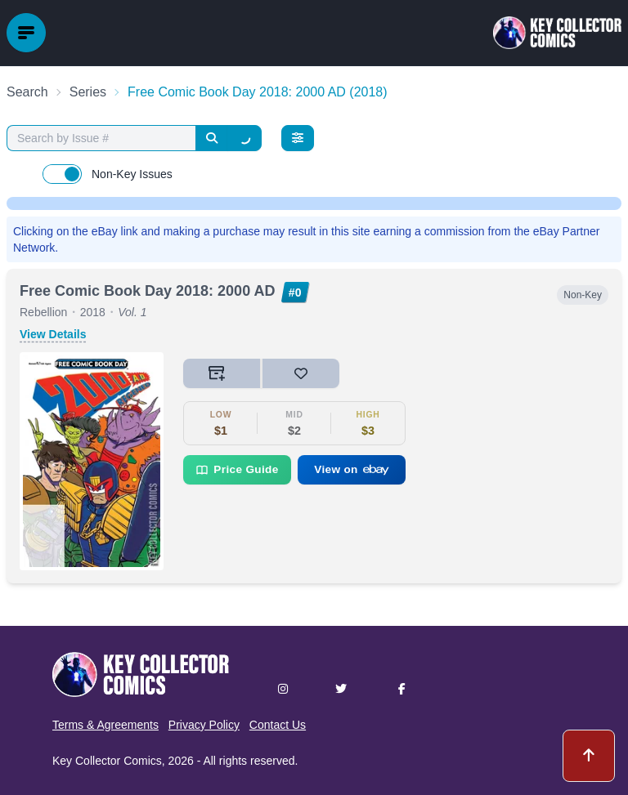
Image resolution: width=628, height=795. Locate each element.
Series (88, 92)
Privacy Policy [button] (204, 724)
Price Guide (236, 469)
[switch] (62, 174)
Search (27, 92)
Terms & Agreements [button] (105, 724)
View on (351, 469)
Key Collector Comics (107, 760)
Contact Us (277, 724)
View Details (53, 334)
